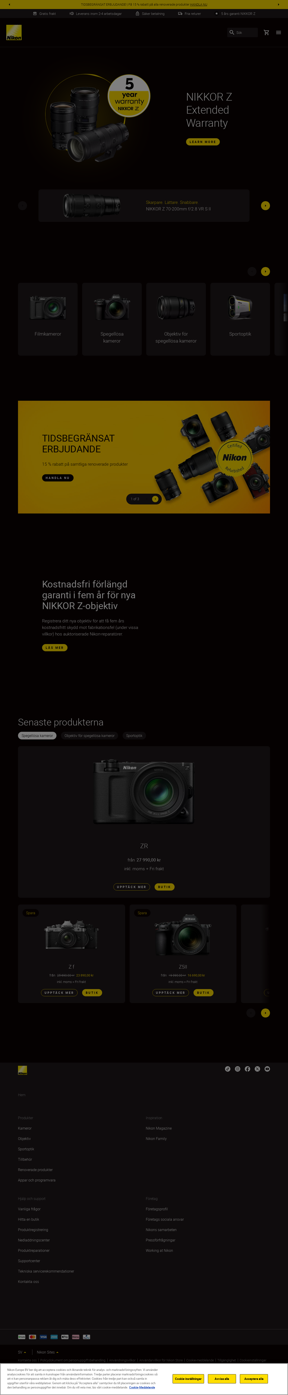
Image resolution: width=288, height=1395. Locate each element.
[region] (144, 1379)
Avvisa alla (222, 1379)
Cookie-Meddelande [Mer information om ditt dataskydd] (142, 1387)
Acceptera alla (253, 1379)
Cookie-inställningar (188, 1379)
